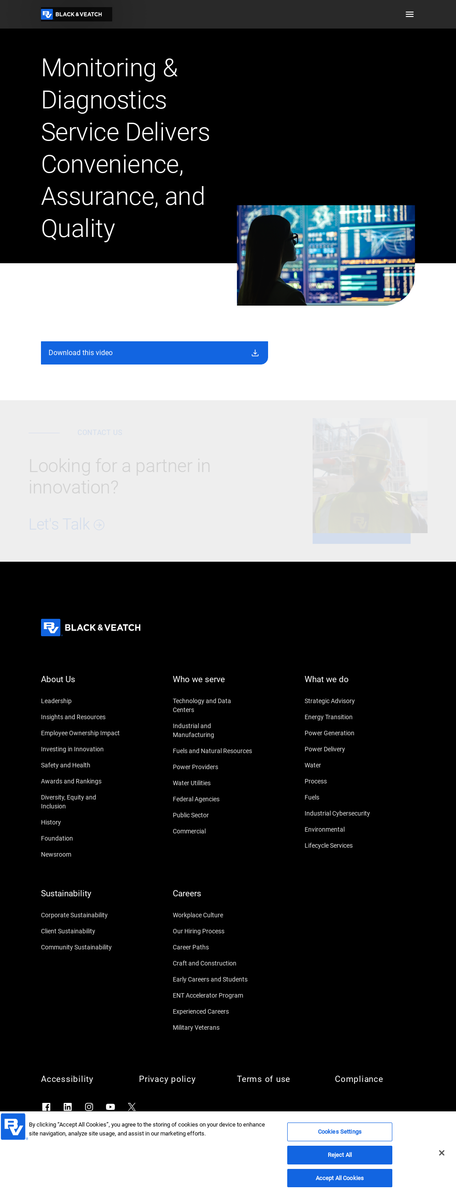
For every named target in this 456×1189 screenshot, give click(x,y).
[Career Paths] (213, 947)
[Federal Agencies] (213, 799)
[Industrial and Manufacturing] (213, 730)
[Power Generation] (345, 733)
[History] (81, 822)
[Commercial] (213, 831)
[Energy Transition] (345, 717)
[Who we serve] (213, 684)
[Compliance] (375, 1079)
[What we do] (345, 684)
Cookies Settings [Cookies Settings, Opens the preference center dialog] (340, 1140)
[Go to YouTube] (110, 1107)
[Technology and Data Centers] (213, 705)
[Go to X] (131, 1107)
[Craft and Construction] (213, 963)
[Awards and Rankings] (81, 781)
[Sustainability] (81, 899)
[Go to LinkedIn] (67, 1107)
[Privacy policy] (179, 1079)
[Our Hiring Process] (213, 931)
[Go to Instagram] (89, 1107)
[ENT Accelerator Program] (213, 995)
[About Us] (81, 684)
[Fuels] (345, 797)
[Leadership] (81, 700)
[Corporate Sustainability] (81, 915)
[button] (409, 14)
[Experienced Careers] (213, 1011)
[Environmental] (345, 829)
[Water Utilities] (213, 783)
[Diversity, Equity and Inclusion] (81, 802)
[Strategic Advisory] (345, 700)
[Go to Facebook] (46, 1107)
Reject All (340, 1163)
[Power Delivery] (345, 749)
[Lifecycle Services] (345, 845)
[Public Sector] (213, 815)
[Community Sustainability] (81, 947)
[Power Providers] (213, 766)
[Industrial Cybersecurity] (345, 813)
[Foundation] (81, 838)
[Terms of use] (277, 1079)
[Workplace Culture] (213, 915)
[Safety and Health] (81, 765)
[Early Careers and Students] (213, 979)
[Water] (345, 765)
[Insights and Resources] (81, 717)
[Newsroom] (81, 854)
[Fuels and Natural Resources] (213, 750)
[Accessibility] (81, 1079)
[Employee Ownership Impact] (81, 733)
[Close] (442, 1161)
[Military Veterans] (213, 1027)
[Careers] (213, 899)
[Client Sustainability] (81, 931)
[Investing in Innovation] (81, 749)
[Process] (345, 781)
